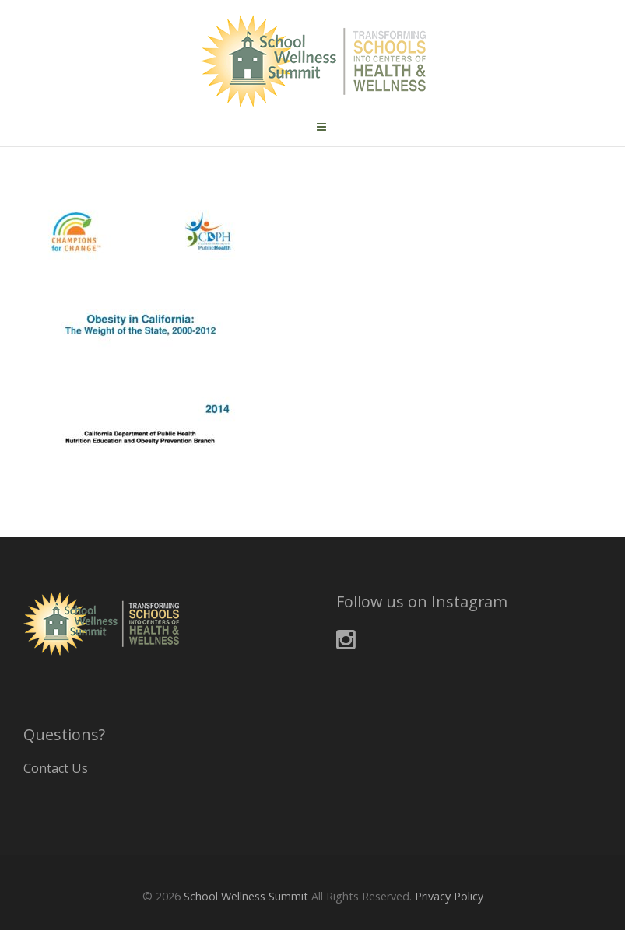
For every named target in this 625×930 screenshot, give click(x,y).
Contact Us (55, 768)
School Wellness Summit (246, 896)
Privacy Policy (449, 896)
